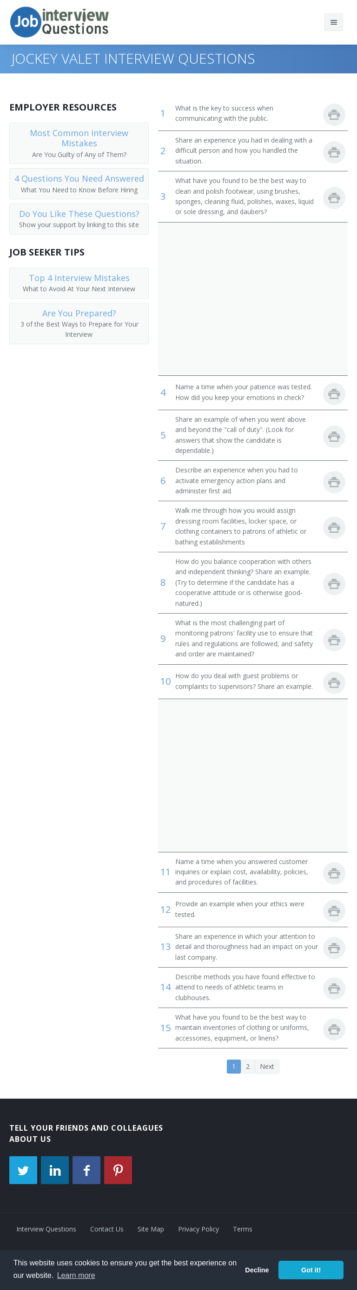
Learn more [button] (76, 1275)
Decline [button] (257, 1270)
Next (267, 1066)
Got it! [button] (311, 1270)
